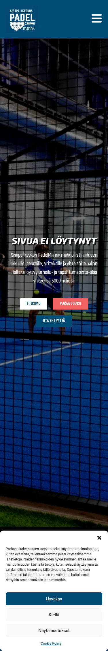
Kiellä (54, 614)
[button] (99, 538)
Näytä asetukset (54, 630)
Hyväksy (54, 599)
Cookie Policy (51, 644)
